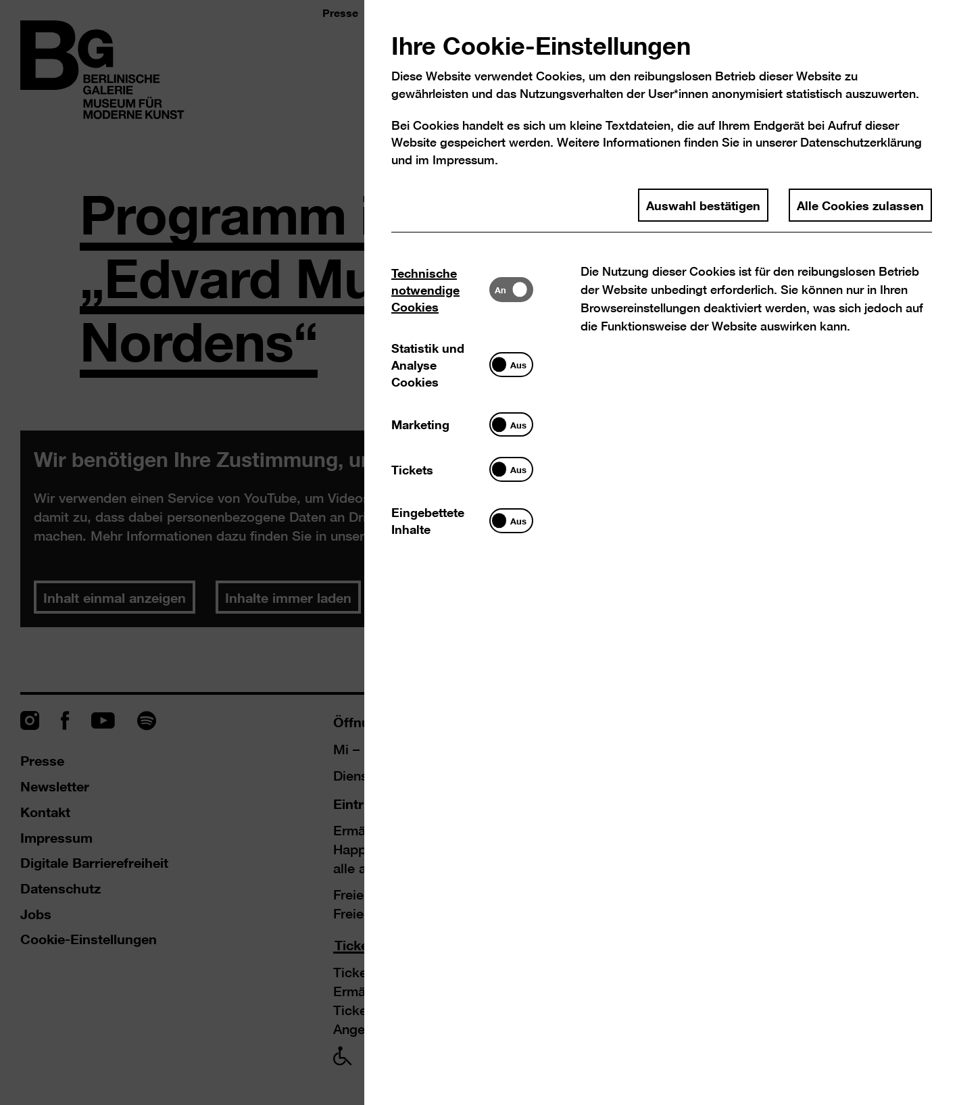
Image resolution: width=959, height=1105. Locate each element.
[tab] (440, 289)
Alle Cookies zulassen (860, 204)
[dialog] (479, 552)
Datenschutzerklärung (861, 142)
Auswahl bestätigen (703, 204)
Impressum (464, 160)
